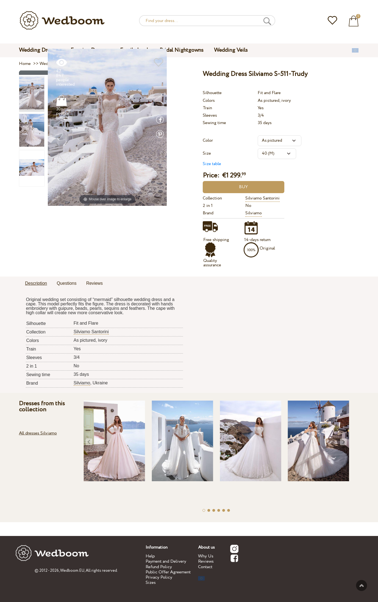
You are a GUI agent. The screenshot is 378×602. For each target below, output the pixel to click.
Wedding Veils (231, 50)
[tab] (36, 283)
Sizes (151, 582)
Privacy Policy (159, 577)
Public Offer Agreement (168, 572)
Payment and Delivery (166, 561)
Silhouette (212, 92)
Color (208, 140)
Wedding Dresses (39, 50)
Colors (209, 100)
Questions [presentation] (66, 283)
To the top (361, 585)
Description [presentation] (36, 283)
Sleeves (210, 115)
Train (207, 108)
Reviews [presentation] (94, 283)
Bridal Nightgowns (182, 50)
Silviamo (253, 213)
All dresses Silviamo (38, 433)
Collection (212, 198)
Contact (205, 567)
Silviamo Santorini (262, 198)
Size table (212, 164)
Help (150, 556)
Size (207, 153)
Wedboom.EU (72, 570)
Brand (208, 213)
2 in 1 (208, 205)
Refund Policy (159, 567)
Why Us (205, 556)
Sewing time (214, 122)
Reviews (206, 561)
